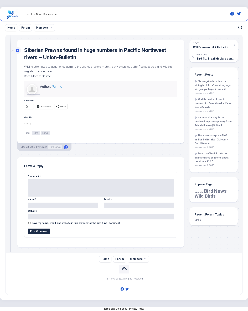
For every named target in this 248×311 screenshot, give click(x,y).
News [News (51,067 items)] (220, 191)
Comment (34, 176)
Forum (25, 27)
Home (11, 27)
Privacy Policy (136, 309)
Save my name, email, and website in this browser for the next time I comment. (76, 223)
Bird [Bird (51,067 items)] (208, 191)
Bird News (55, 147)
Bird (36, 132)
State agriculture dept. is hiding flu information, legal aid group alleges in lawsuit (213, 85)
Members (42, 27)
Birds (198, 220)
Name (32, 199)
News (45, 132)
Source (46, 76)
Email (108, 199)
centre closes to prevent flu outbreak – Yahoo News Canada (213, 103)
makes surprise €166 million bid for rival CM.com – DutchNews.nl (212, 139)
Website (32, 211)
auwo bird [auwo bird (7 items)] (199, 192)
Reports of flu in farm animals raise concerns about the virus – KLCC (212, 157)
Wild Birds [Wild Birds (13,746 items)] (205, 196)
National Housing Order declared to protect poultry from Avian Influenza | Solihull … (213, 121)
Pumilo (57, 87)
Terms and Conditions (115, 309)
